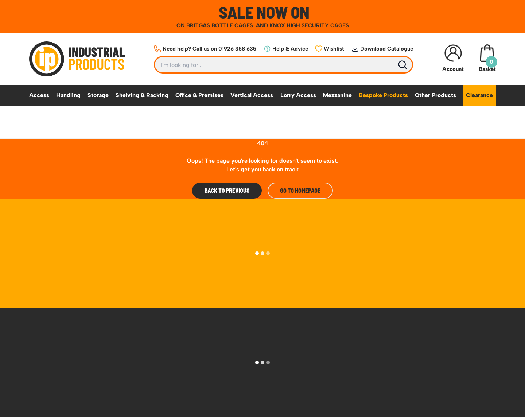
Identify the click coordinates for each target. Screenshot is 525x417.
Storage (98, 95)
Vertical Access (251, 95)
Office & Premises (199, 95)
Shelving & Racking (142, 95)
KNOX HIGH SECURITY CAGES (309, 25)
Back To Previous (227, 190)
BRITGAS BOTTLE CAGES (220, 25)
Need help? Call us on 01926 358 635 (205, 48)
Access (39, 95)
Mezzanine (337, 95)
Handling (68, 95)
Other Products (435, 95)
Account (453, 58)
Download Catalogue (382, 48)
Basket (487, 58)
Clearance (479, 95)
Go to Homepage (300, 190)
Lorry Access (298, 95)
